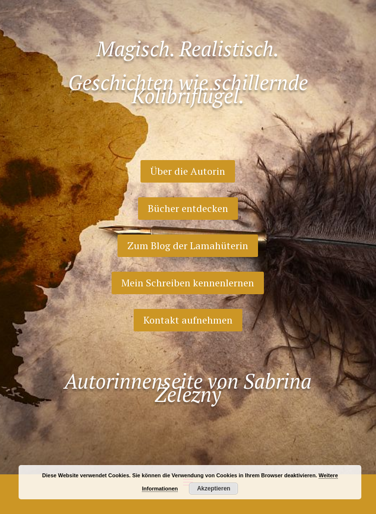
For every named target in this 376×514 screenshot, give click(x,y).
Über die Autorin (187, 171)
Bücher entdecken (188, 208)
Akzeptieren (213, 488)
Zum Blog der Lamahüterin (187, 245)
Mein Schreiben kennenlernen (187, 282)
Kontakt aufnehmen (188, 320)
